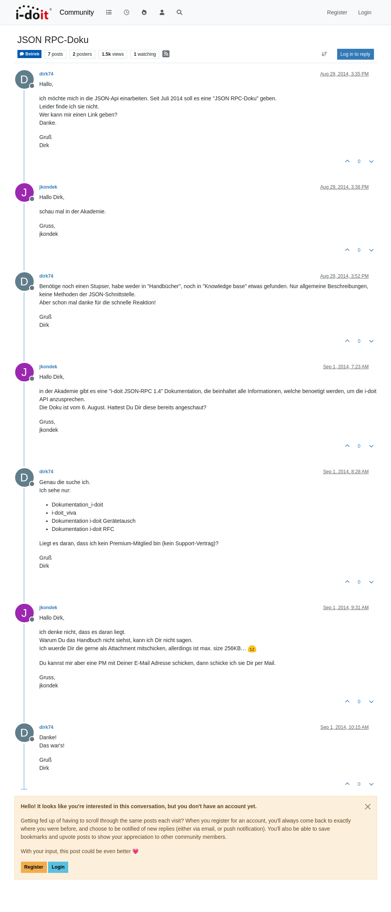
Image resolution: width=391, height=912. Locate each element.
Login (58, 867)
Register (33, 867)
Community (77, 12)
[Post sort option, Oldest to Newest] (324, 54)
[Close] (368, 806)
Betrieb (29, 54)
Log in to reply (355, 54)
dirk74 (46, 74)
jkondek (48, 187)
